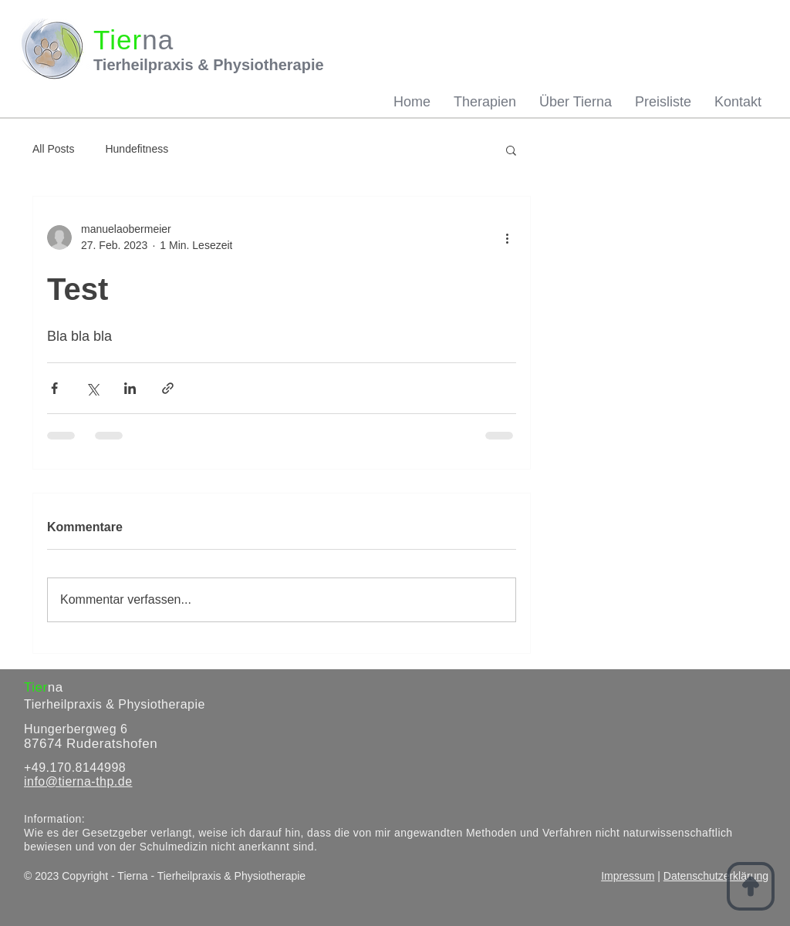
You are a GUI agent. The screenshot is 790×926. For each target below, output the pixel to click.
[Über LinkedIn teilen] (130, 388)
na (55, 687)
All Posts (53, 149)
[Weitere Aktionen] (507, 237)
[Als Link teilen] (167, 388)
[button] (511, 149)
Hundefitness (136, 149)
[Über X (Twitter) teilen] (92, 388)
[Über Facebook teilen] (54, 388)
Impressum (627, 876)
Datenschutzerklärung (715, 876)
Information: (54, 819)
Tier (36, 687)
